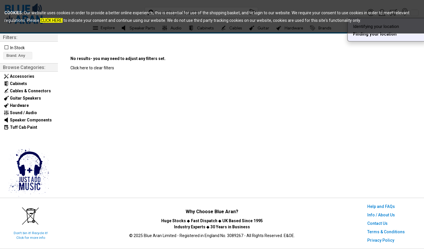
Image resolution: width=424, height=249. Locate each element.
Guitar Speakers (22, 98)
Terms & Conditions (386, 231)
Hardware (16, 105)
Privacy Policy (380, 240)
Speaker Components (28, 120)
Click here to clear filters (92, 68)
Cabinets (15, 83)
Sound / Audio (20, 112)
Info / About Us (381, 215)
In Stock (17, 47)
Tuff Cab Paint (20, 127)
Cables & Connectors (27, 90)
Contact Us (377, 223)
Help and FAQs (381, 206)
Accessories (19, 76)
